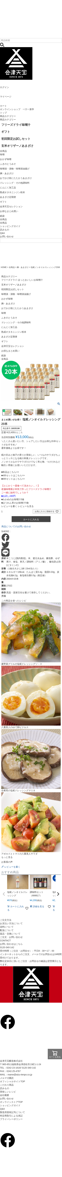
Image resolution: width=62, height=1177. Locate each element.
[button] (3, 894)
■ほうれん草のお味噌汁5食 (15, 502)
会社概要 (4, 1095)
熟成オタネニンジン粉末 (13, 332)
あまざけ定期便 (9, 336)
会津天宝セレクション (12, 346)
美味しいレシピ (8, 1091)
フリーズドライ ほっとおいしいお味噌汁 (22, 280)
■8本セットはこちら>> (13, 479)
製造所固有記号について (12, 1112)
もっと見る (7, 857)
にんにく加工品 (9, 327)
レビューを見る (26, 506)
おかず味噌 (7, 298)
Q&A (2, 233)
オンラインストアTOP (11, 1102)
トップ (3, 112)
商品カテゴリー (8, 116)
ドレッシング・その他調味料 (16, 322)
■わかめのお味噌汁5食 (12, 499)
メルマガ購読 (7, 1078)
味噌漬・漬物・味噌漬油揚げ (16, 294)
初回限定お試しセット (12, 289)
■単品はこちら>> (10, 472)
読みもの (4, 229)
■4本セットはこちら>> (13, 475)
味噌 (3, 313)
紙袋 (3, 355)
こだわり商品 (7, 1085)
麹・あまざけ (22, 267)
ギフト (4, 341)
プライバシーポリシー (11, 1119)
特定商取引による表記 (11, 1115)
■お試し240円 (8, 496)
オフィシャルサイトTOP (12, 1081)
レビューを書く (9, 506)
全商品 (3, 222)
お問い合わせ (7, 236)
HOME (4, 267)
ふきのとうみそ (9, 317)
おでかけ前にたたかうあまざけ (17, 308)
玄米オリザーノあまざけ (13, 284)
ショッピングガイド (10, 226)
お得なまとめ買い (10, 350)
